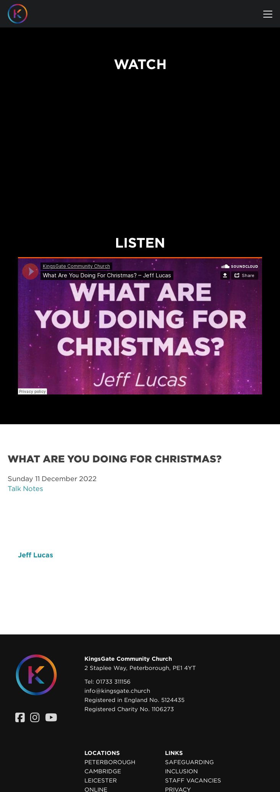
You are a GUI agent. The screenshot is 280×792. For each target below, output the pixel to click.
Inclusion (181, 771)
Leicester (100, 780)
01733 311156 (113, 681)
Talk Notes (25, 489)
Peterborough (109, 762)
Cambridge (102, 771)
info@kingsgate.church (117, 690)
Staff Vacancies (193, 780)
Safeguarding (189, 762)
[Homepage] (23, 14)
